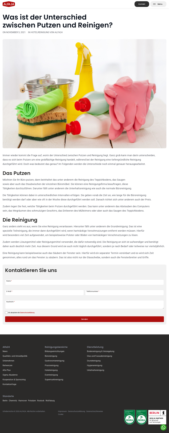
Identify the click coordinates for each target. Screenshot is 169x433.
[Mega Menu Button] (158, 4)
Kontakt (141, 4)
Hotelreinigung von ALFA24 (47, 32)
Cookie (60, 414)
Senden (84, 319)
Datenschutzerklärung (27, 312)
